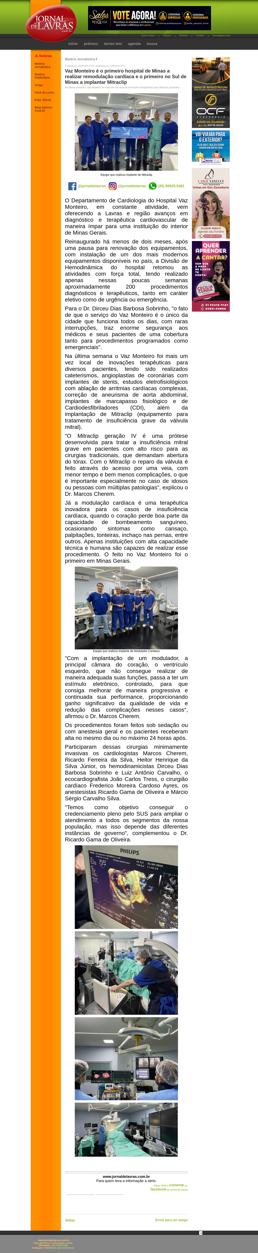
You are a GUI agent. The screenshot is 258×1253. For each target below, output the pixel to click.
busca (152, 44)
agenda (134, 44)
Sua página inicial (221, 35)
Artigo (39, 85)
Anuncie (183, 35)
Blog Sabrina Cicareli (43, 109)
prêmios (91, 44)
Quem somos (147, 35)
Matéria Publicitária (42, 76)
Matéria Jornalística (42, 65)
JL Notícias (43, 56)
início (73, 44)
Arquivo (167, 35)
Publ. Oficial (43, 100)
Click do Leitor (44, 92)
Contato (200, 35)
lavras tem (113, 44)
